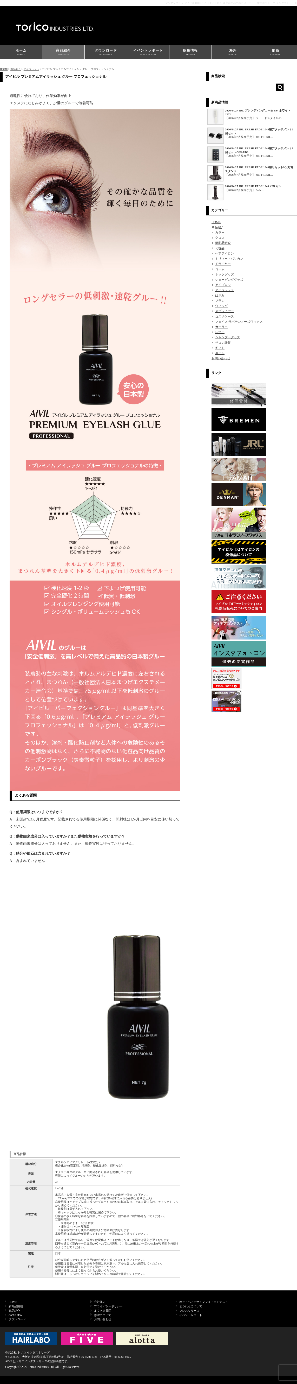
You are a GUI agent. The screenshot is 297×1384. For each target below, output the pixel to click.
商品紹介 (63, 52)
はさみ (220, 295)
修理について (102, 1315)
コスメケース (224, 316)
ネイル (220, 353)
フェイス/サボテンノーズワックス (239, 322)
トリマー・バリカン (229, 259)
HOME (4, 69)
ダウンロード (106, 52)
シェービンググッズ (229, 280)
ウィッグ (221, 306)
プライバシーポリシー (108, 1306)
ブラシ (220, 301)
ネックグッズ (224, 274)
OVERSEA (15, 1315)
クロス (220, 238)
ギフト (220, 348)
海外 (233, 52)
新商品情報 (16, 1306)
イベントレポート (148, 52)
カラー (220, 232)
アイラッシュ (31, 69)
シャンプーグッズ (227, 337)
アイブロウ (223, 285)
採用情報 (190, 52)
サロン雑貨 (223, 343)
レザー (220, 332)
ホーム (21, 52)
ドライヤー (223, 264)
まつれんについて (190, 1306)
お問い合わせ (221, 358)
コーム (220, 269)
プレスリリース (189, 1310)
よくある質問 (102, 1310)
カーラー (221, 327)
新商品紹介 (223, 243)
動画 (275, 52)
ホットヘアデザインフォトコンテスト (203, 1301)
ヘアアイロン (224, 253)
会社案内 (99, 1301)
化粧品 (220, 248)
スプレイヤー (224, 311)
